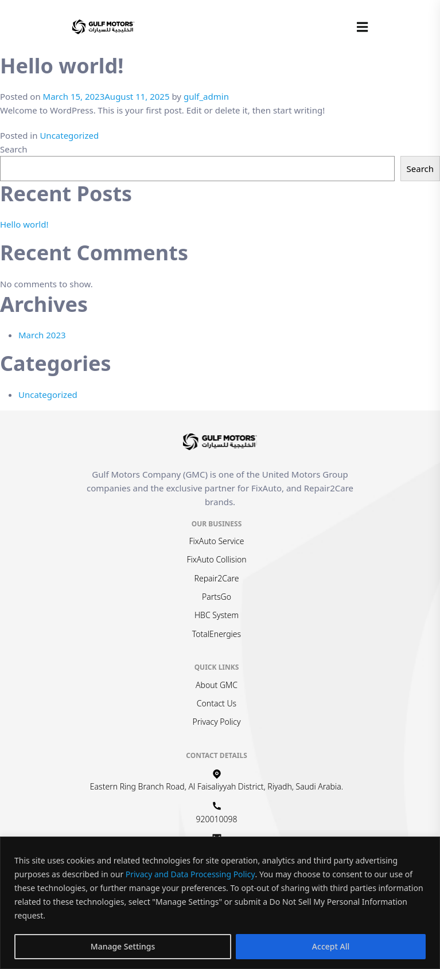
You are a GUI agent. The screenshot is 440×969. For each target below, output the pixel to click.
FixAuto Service (216, 541)
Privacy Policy (216, 721)
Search (13, 149)
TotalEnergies (216, 633)
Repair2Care (216, 578)
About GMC (216, 684)
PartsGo (216, 596)
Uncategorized (69, 135)
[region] (220, 903)
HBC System (216, 614)
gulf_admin (206, 96)
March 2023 (42, 335)
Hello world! (24, 224)
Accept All (330, 946)
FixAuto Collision (217, 559)
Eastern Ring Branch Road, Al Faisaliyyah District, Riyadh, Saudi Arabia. (216, 786)
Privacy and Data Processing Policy (190, 874)
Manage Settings (123, 946)
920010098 (216, 819)
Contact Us (216, 703)
